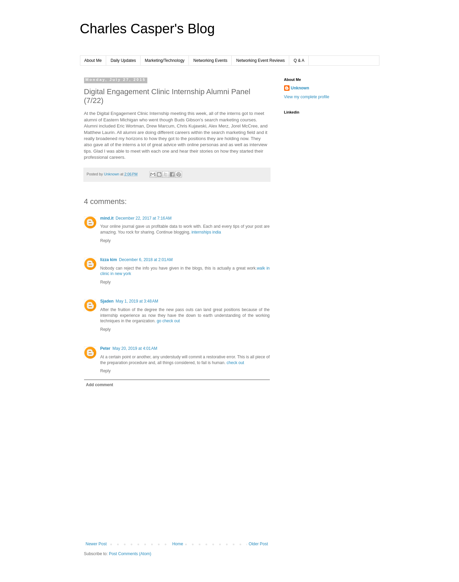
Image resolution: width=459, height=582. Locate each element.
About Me (93, 60)
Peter (105, 348)
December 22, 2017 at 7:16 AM (143, 218)
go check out (168, 321)
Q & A (299, 60)
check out (235, 362)
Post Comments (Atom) (130, 553)
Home (177, 544)
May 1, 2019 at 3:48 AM (137, 301)
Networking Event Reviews (260, 60)
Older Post (258, 544)
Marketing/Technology (165, 60)
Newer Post (96, 544)
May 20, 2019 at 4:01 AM (135, 348)
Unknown (300, 88)
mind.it (107, 218)
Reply (105, 240)
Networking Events (210, 60)
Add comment (99, 384)
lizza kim (108, 259)
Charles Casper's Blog (147, 28)
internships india (206, 232)
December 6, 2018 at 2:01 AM (146, 259)
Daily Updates (123, 60)
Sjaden (107, 301)
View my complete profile (306, 97)
